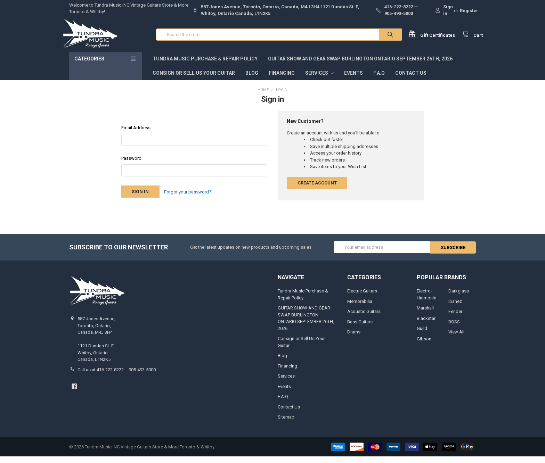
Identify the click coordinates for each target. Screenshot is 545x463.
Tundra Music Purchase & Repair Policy (205, 65)
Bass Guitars (360, 328)
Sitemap (286, 423)
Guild (422, 334)
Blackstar (426, 324)
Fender (455, 317)
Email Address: (136, 134)
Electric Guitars (362, 297)
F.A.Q (379, 80)
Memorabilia (359, 307)
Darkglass (458, 297)
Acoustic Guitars (364, 317)
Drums (353, 338)
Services (319, 80)
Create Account (317, 189)
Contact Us (410, 80)
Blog (251, 80)
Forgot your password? (187, 198)
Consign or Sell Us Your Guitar (194, 80)
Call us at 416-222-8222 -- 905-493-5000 (117, 376)
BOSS (454, 328)
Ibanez (455, 307)
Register (469, 10)
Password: (132, 165)
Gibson (424, 345)
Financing (282, 80)
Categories (89, 65)
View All (456, 338)
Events (353, 80)
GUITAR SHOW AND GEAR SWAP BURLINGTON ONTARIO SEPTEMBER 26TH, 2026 (360, 65)
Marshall (425, 314)
